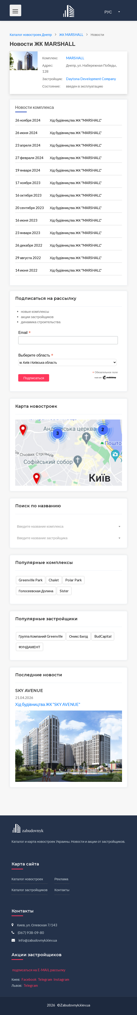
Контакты (61, 890)
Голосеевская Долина (36, 591)
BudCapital (102, 636)
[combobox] (68, 526)
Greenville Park (30, 580)
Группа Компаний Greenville (41, 636)
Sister (64, 591)
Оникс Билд (78, 636)
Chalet (54, 580)
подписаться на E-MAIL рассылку (38, 970)
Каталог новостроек (27, 879)
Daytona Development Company (91, 79)
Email (24, 332)
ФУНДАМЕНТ (29, 647)
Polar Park (73, 580)
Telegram (45, 979)
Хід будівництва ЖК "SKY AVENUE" (47, 704)
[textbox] (68, 526)
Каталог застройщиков (30, 890)
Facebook (28, 979)
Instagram (61, 979)
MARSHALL (75, 58)
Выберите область (35, 355)
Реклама (61, 879)
